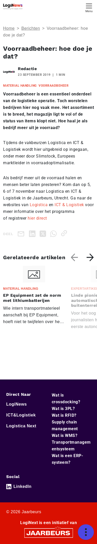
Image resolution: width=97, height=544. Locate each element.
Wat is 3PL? (63, 408)
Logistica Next (21, 426)
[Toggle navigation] (89, 7)
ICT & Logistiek (69, 204)
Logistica (39, 204)
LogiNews (16, 404)
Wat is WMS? (65, 435)
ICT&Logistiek (21, 415)
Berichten (30, 28)
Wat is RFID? (64, 415)
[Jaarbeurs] (48, 532)
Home (9, 28)
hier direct (37, 218)
